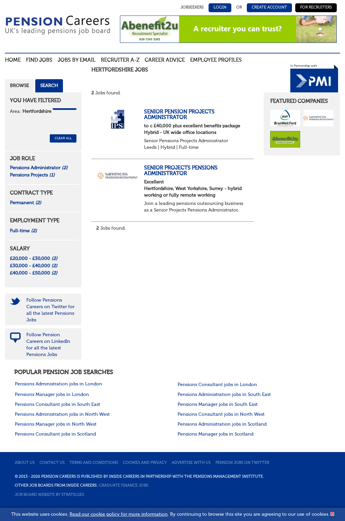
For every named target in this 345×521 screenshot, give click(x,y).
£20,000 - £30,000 (33, 258)
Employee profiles (216, 60)
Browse (19, 85)
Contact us (52, 463)
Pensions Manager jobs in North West (56, 424)
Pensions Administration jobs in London (58, 384)
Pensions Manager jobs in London (52, 394)
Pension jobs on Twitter (242, 463)
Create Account (269, 8)
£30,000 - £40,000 (33, 266)
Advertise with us (191, 463)
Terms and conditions (94, 463)
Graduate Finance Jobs (123, 486)
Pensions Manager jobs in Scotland (215, 434)
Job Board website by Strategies (49, 495)
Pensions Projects (32, 175)
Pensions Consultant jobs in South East (57, 404)
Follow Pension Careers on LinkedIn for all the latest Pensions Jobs (48, 345)
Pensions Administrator (39, 168)
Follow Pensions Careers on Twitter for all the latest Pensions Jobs (50, 310)
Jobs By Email (77, 60)
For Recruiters (316, 8)
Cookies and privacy (145, 463)
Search (49, 85)
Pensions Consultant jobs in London (217, 384)
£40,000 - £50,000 (33, 273)
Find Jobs (39, 60)
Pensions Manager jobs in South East (218, 404)
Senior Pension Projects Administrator (179, 115)
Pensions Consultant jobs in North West (221, 414)
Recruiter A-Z (120, 60)
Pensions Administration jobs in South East (224, 394)
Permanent (25, 203)
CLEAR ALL (63, 138)
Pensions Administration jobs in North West (62, 414)
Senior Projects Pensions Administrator (180, 171)
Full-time (23, 231)
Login (220, 8)
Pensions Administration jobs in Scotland (222, 424)
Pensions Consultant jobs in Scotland (55, 434)
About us (25, 463)
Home (13, 60)
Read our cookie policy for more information (119, 514)
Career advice (165, 60)
